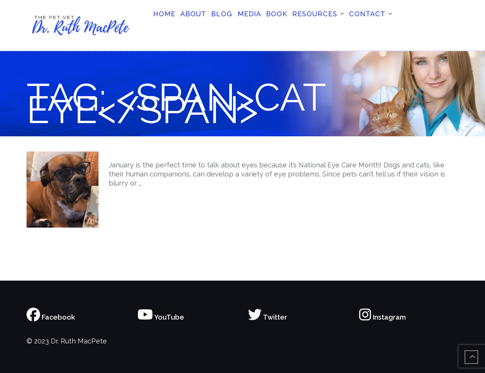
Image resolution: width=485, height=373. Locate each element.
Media (249, 14)
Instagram (382, 317)
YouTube (161, 317)
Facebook (51, 317)
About (193, 14)
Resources (314, 14)
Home (164, 14)
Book (276, 14)
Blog (221, 14)
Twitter (267, 317)
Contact (367, 14)
